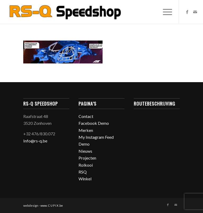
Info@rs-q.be (35, 140)
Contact (86, 116)
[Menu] (165, 12)
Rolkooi (86, 164)
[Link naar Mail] (195, 12)
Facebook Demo (94, 123)
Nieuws (85, 150)
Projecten (87, 157)
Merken (86, 130)
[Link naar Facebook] (187, 12)
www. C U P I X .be (51, 205)
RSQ (83, 171)
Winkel (85, 178)
